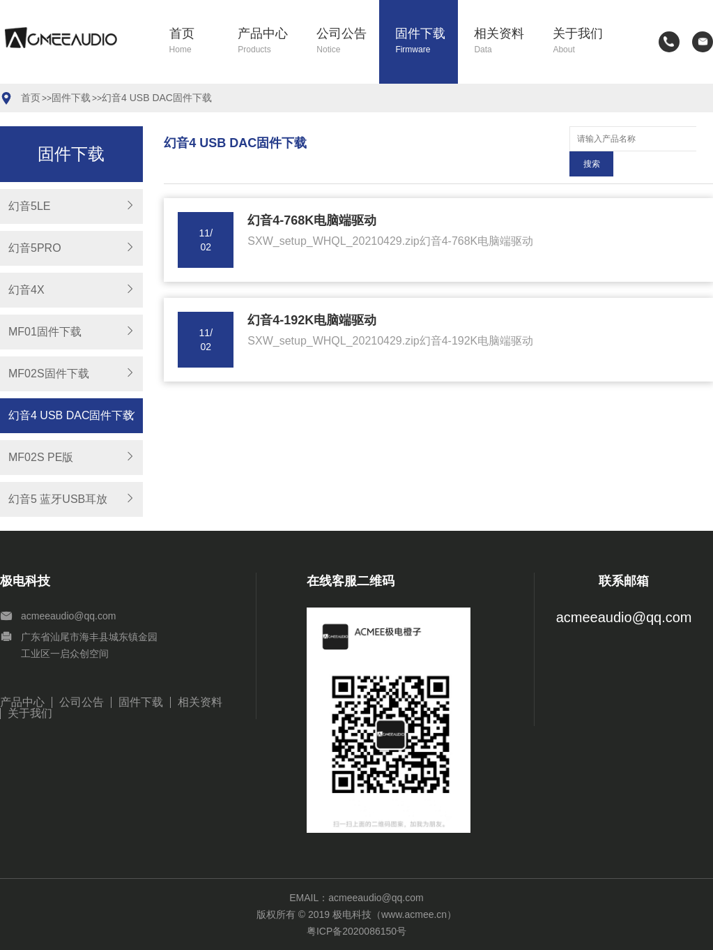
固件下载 (426, 41)
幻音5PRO (34, 248)
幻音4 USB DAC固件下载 (157, 97)
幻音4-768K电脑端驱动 (311, 195)
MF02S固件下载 (48, 373)
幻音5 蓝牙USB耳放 (57, 499)
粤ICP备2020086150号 (356, 931)
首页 (195, 41)
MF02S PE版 (40, 457)
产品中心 (269, 41)
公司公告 (347, 41)
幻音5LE (29, 206)
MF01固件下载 (45, 332)
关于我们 (584, 41)
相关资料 (505, 41)
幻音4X (26, 290)
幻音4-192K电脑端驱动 (311, 295)
